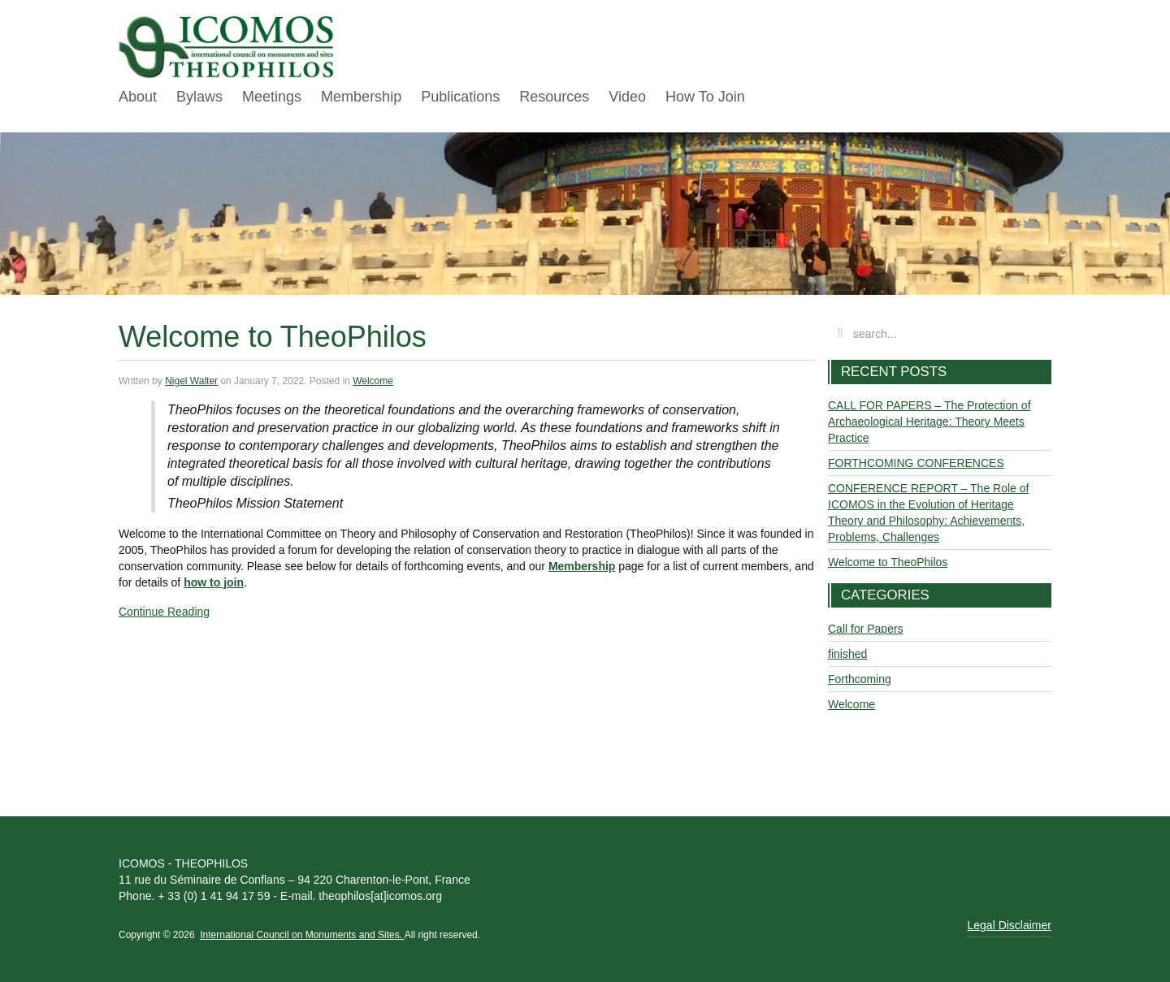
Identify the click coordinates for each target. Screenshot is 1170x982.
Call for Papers (866, 628)
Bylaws (199, 97)
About (138, 97)
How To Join (705, 97)
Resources (554, 97)
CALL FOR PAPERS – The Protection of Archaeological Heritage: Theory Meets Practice (929, 421)
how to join (214, 582)
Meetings (271, 97)
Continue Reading (164, 611)
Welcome (373, 381)
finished (847, 653)
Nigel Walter (191, 381)
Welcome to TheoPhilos (273, 336)
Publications (460, 97)
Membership (361, 97)
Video (627, 97)
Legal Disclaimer (1009, 925)
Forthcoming (859, 679)
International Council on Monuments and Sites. (302, 935)
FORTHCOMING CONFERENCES (916, 462)
